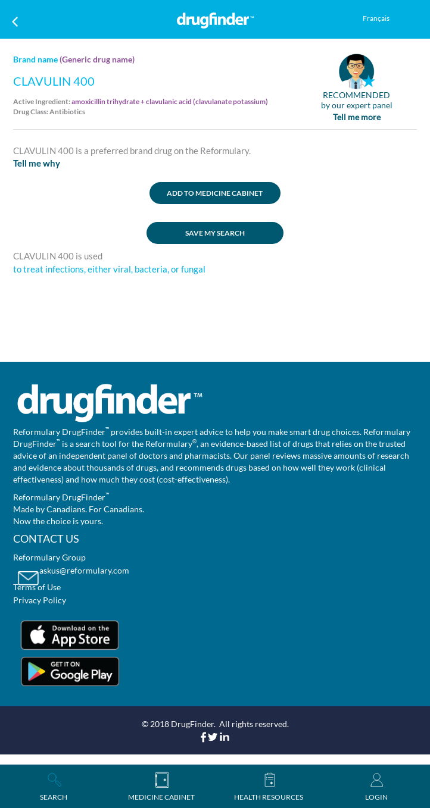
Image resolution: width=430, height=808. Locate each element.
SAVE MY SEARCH (215, 232)
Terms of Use (37, 587)
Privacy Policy (39, 600)
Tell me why (36, 163)
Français (376, 18)
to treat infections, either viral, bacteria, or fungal (109, 269)
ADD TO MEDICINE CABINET (215, 193)
